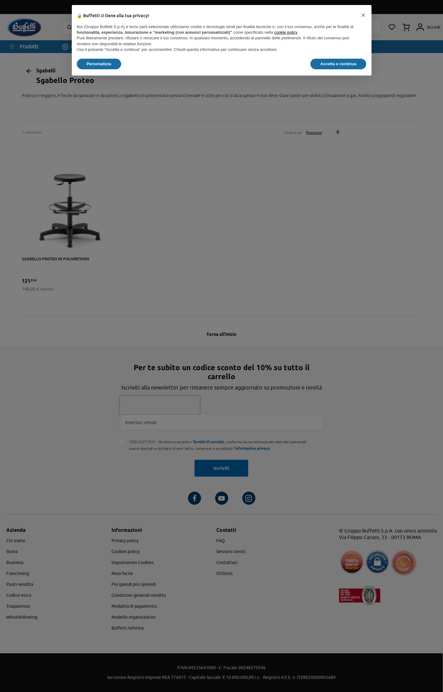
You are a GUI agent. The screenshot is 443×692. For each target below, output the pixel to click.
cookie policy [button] (285, 32)
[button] (363, 15)
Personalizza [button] (99, 63)
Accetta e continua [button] (338, 63)
